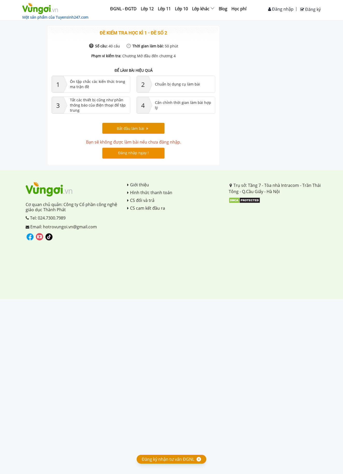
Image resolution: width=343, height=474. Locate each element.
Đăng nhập (281, 9)
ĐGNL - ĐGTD (123, 9)
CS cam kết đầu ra (146, 208)
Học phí (238, 9)
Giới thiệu (138, 185)
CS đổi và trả (140, 200)
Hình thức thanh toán (149, 192)
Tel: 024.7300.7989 (46, 218)
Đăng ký (310, 9)
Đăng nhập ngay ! (133, 152)
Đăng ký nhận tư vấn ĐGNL (168, 459)
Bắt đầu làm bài (132, 128)
